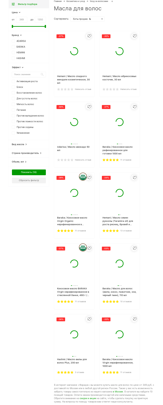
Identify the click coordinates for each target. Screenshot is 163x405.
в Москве (118, 391)
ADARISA (21, 41)
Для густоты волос (27, 98)
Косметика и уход (76, 1)
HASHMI (21, 58)
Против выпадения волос (30, 115)
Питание (21, 110)
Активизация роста (27, 81)
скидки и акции (88, 398)
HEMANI (21, 52)
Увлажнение (23, 133)
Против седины (25, 127)
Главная (58, 1)
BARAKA (21, 47)
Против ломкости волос (30, 121)
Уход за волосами (99, 1)
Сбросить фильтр (29, 180)
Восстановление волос (29, 93)
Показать (26, 172)
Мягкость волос (25, 104)
